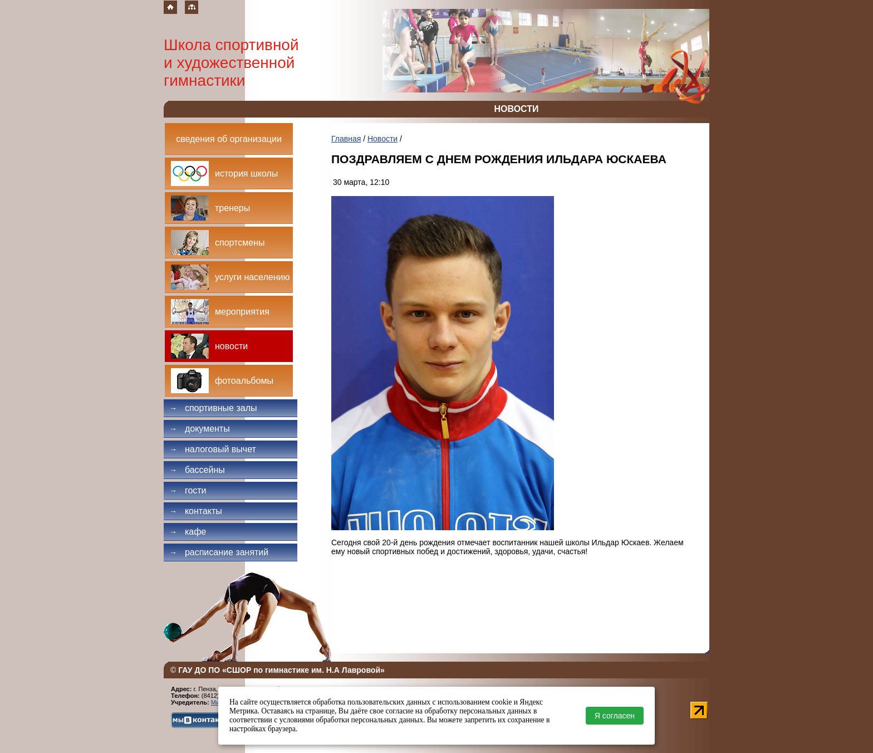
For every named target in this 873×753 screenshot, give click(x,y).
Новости (382, 138)
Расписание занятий (218, 552)
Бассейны (197, 470)
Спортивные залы (213, 408)
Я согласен (615, 715)
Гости (188, 490)
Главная (346, 138)
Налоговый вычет (212, 449)
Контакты (195, 511)
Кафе (187, 531)
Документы (199, 428)
